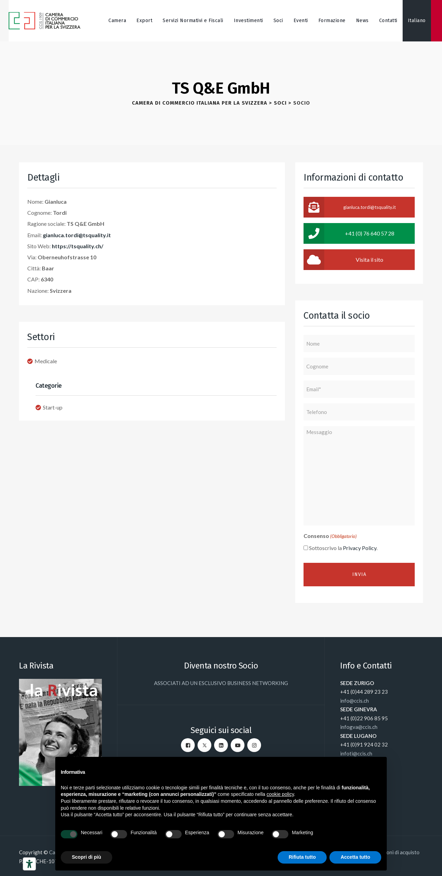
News (362, 20)
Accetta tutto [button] (355, 857)
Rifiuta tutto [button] (302, 857)
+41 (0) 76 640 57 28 (349, 233)
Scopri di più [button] (86, 857)
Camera (117, 20)
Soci (278, 20)
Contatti (388, 20)
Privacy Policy (359, 548)
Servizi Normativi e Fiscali (193, 20)
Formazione (332, 20)
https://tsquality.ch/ (77, 246)
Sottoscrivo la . (343, 548)
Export (144, 20)
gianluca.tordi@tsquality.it (77, 235)
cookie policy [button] (280, 794)
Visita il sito (343, 259)
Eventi (301, 20)
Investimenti (248, 20)
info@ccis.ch (354, 700)
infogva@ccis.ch (358, 727)
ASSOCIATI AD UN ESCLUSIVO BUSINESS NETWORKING (221, 683)
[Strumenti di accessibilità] (29, 863)
